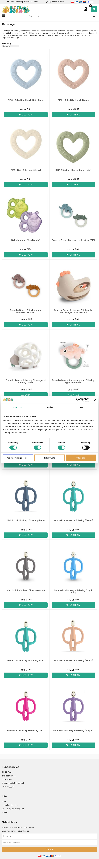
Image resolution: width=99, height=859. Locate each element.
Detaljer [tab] (49, 407)
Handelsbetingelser (10, 805)
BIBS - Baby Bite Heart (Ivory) (26, 170)
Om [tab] (81, 407)
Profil (4, 802)
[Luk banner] (95, 400)
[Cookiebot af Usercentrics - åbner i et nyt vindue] (78, 400)
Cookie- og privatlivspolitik (13, 809)
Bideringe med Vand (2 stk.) (25, 240)
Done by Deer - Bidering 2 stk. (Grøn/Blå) (73, 240)
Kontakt (5, 812)
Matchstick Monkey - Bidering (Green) (73, 520)
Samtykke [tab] (17, 407)
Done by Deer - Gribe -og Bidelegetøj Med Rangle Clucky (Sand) (73, 311)
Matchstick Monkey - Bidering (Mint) (25, 660)
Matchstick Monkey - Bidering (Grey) (26, 590)
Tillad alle (80, 458)
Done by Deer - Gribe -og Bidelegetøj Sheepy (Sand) (26, 381)
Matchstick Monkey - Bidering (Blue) (26, 520)
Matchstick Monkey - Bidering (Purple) (73, 730)
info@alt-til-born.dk (16, 783)
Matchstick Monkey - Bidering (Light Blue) (73, 591)
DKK (91, 6)
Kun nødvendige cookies (18, 458)
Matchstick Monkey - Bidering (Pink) (25, 730)
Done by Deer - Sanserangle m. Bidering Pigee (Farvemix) (73, 381)
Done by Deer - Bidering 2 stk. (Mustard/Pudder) (25, 311)
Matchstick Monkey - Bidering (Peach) (73, 660)
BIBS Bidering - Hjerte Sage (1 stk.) (73, 170)
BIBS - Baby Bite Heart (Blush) (73, 100)
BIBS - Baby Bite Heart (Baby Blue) (26, 100)
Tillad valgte (49, 458)
